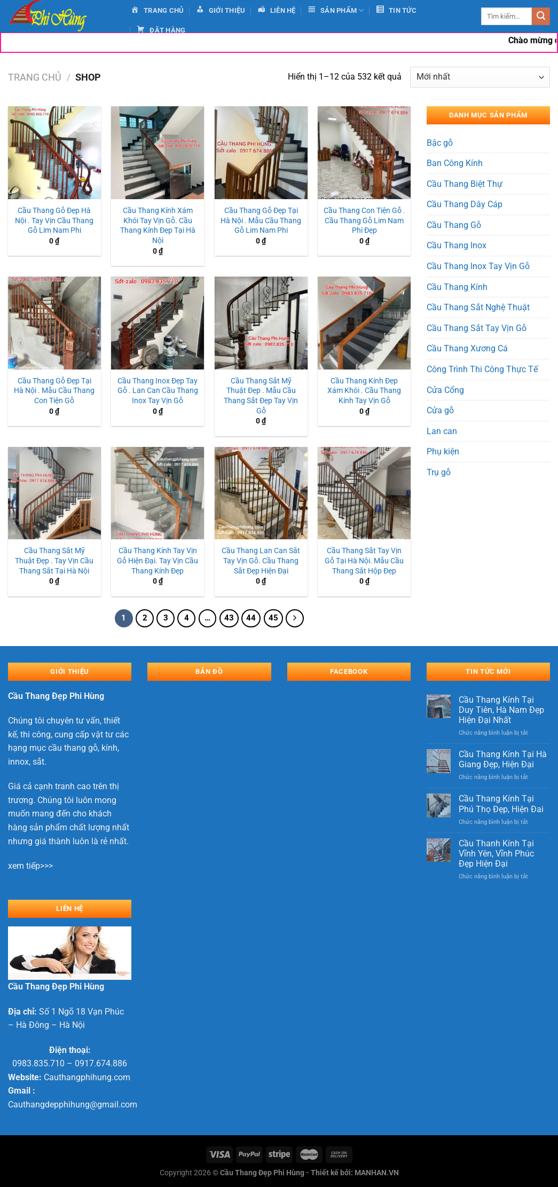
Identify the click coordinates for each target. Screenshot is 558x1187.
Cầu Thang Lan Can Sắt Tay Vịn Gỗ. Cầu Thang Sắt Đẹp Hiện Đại (261, 560)
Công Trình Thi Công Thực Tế (482, 369)
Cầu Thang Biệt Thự (464, 184)
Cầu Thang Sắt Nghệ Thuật (478, 307)
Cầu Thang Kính (457, 287)
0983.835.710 (38, 1063)
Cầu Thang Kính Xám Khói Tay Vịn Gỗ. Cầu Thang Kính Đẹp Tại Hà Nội (157, 225)
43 (229, 618)
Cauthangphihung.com (87, 1077)
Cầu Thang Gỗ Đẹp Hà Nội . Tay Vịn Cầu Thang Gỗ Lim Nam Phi (54, 220)
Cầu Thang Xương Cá (467, 348)
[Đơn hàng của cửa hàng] (480, 77)
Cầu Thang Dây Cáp (464, 204)
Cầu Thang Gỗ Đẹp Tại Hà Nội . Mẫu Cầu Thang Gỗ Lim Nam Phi (261, 220)
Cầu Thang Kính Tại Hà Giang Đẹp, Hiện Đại (503, 759)
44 (251, 618)
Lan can (442, 431)
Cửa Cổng (445, 390)
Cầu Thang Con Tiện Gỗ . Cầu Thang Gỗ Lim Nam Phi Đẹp (364, 220)
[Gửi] (541, 16)
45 (273, 618)
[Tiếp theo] (295, 618)
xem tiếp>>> (30, 866)
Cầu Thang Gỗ (454, 225)
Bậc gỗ (440, 143)
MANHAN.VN (377, 1172)
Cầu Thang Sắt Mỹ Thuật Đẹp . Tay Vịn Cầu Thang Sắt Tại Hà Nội (54, 560)
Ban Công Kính (455, 163)
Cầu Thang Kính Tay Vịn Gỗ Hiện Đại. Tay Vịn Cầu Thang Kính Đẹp (157, 560)
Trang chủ (34, 77)
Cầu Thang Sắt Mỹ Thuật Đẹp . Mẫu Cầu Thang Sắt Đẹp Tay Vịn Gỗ (261, 395)
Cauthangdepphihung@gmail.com (72, 1104)
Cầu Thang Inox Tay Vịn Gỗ (478, 266)
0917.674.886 (101, 1063)
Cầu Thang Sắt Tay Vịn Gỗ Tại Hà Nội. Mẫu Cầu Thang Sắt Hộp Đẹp (364, 560)
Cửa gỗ (440, 410)
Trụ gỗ (439, 472)
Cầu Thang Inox (456, 245)
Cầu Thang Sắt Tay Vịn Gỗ (476, 328)
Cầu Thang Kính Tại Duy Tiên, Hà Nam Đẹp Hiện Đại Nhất (501, 710)
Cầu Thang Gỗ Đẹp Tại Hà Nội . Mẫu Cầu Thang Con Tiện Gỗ (54, 390)
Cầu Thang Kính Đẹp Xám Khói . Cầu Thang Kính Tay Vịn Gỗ (364, 390)
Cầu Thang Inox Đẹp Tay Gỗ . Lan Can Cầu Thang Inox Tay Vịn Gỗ (157, 390)
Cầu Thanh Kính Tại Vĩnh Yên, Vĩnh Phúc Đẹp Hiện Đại (496, 853)
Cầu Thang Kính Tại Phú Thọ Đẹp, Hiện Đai (501, 803)
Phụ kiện (443, 451)
